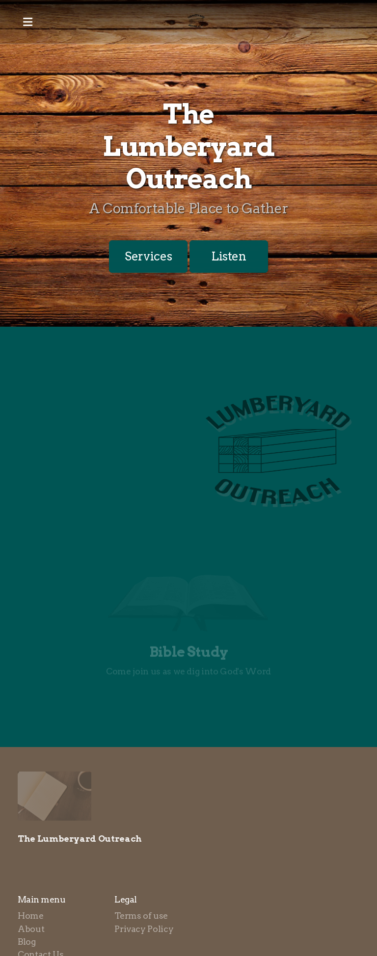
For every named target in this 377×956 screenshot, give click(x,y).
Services (148, 256)
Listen (228, 256)
